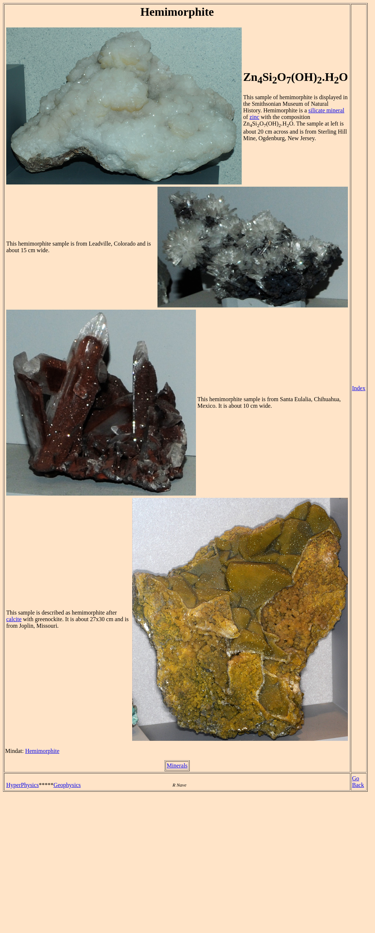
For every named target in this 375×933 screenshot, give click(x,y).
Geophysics (67, 785)
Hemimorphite (42, 751)
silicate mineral (326, 110)
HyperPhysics (22, 785)
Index (358, 388)
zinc (254, 117)
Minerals (177, 765)
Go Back (358, 781)
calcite (14, 619)
